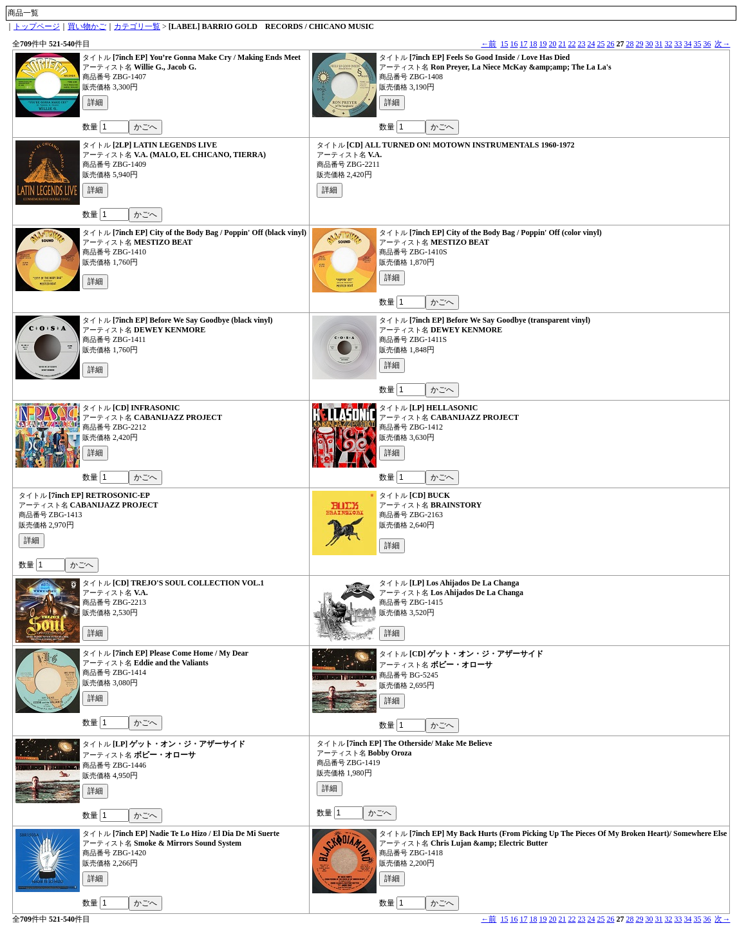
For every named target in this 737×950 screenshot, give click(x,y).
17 (523, 43)
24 (591, 43)
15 (504, 43)
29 (639, 43)
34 (687, 43)
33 (678, 43)
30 (649, 43)
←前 (488, 43)
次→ (722, 43)
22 (571, 43)
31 (658, 43)
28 (629, 43)
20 (552, 43)
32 (668, 43)
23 (581, 43)
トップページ (37, 26)
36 (707, 43)
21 (562, 43)
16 (514, 43)
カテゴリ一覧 (137, 26)
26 (610, 43)
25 (600, 43)
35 (697, 43)
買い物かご (87, 26)
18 (533, 43)
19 (542, 43)
